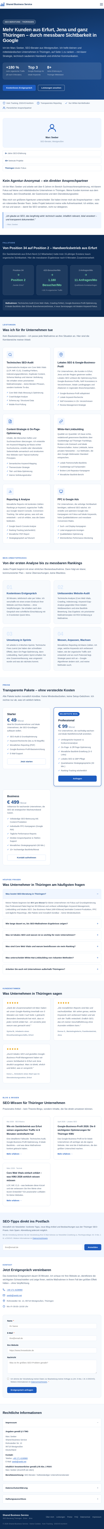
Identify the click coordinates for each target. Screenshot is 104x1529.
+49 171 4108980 (14, 1290)
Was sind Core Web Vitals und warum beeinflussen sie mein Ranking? (41, 946)
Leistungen (60, 1517)
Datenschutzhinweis (40, 1238)
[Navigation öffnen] (101, 4)
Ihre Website (12, 1345)
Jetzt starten (26, 761)
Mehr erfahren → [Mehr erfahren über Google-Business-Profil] (65, 1154)
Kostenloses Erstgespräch (19, 88)
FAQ (76, 1517)
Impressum (96, 1517)
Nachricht (11, 1357)
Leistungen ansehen (51, 88)
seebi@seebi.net (14, 1295)
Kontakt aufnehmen (26, 857)
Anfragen (77, 778)
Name (10, 1321)
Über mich (50, 1517)
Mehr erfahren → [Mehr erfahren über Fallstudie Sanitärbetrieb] (14, 1154)
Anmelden (93, 1247)
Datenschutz (85, 1517)
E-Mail (10, 1333)
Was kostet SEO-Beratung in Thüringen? (26, 894)
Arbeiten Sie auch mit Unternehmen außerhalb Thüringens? (35, 969)
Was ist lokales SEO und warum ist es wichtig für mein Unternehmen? (40, 935)
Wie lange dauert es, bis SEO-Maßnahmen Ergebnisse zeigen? (37, 923)
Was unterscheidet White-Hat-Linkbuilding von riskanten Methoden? (40, 957)
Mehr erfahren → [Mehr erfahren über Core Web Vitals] (14, 1200)
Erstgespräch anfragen (22, 1390)
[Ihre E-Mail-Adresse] (43, 1247)
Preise (69, 1517)
